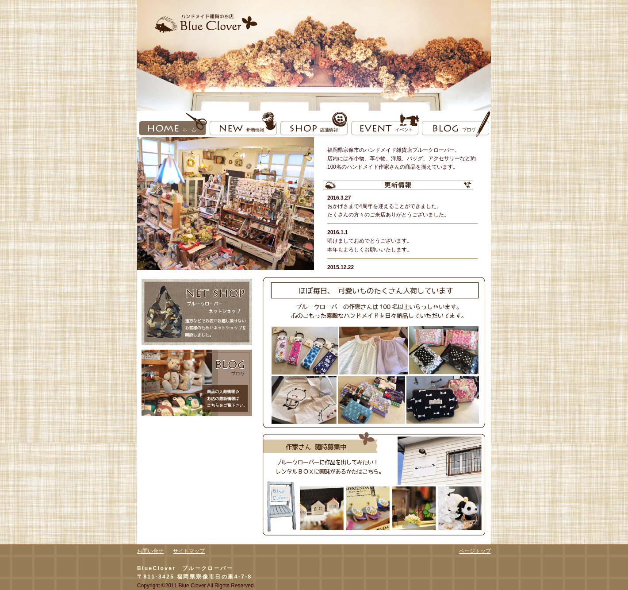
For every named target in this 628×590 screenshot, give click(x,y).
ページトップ (475, 551)
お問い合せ (150, 551)
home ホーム (172, 124)
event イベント (384, 124)
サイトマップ (189, 551)
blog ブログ (455, 124)
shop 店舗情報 (314, 124)
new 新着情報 (243, 124)
